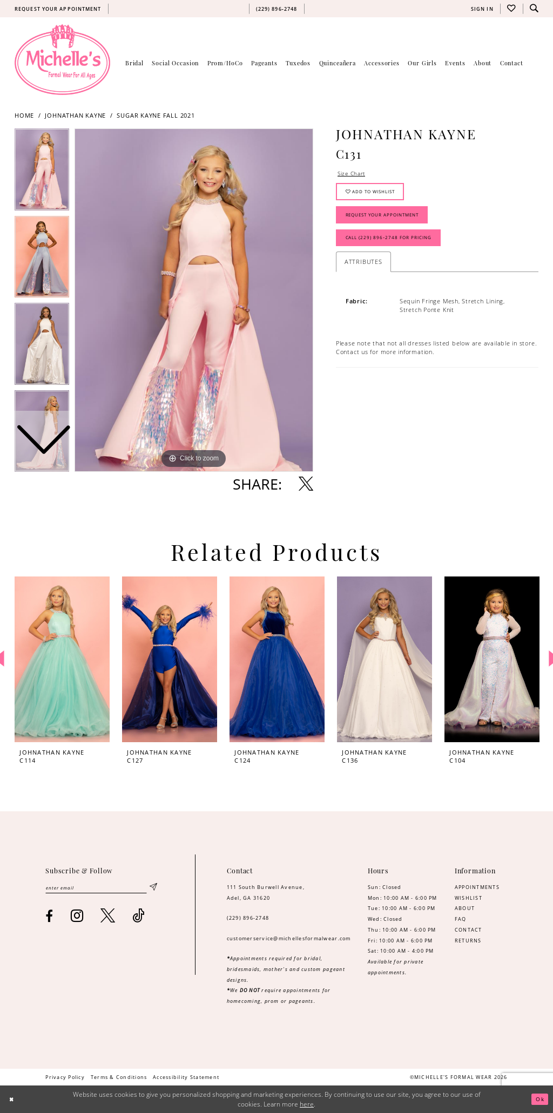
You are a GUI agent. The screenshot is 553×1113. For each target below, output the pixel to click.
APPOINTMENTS (477, 887)
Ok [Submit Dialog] (539, 1099)
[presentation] (62, 659)
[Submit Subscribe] (153, 888)
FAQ (461, 918)
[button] (482, 8)
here (307, 1104)
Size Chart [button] (353, 174)
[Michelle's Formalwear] (62, 59)
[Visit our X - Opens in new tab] (108, 917)
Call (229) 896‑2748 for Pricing (394, 244)
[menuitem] (58, 8)
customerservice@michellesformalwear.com (289, 938)
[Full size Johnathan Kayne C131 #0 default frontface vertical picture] (194, 300)
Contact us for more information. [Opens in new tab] (385, 360)
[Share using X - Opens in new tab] (306, 484)
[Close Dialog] (12, 1099)
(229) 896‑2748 (248, 917)
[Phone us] (276, 8)
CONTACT (468, 929)
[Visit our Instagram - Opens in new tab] (77, 917)
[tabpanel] (194, 300)
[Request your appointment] (58, 8)
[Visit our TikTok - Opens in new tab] (138, 917)
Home (24, 115)
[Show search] (534, 8)
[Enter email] (101, 888)
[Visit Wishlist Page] (511, 8)
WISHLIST (468, 897)
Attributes (363, 269)
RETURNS (468, 940)
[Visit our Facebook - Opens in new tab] (49, 917)
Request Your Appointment (388, 219)
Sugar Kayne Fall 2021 (155, 115)
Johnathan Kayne (75, 115)
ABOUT (465, 908)
